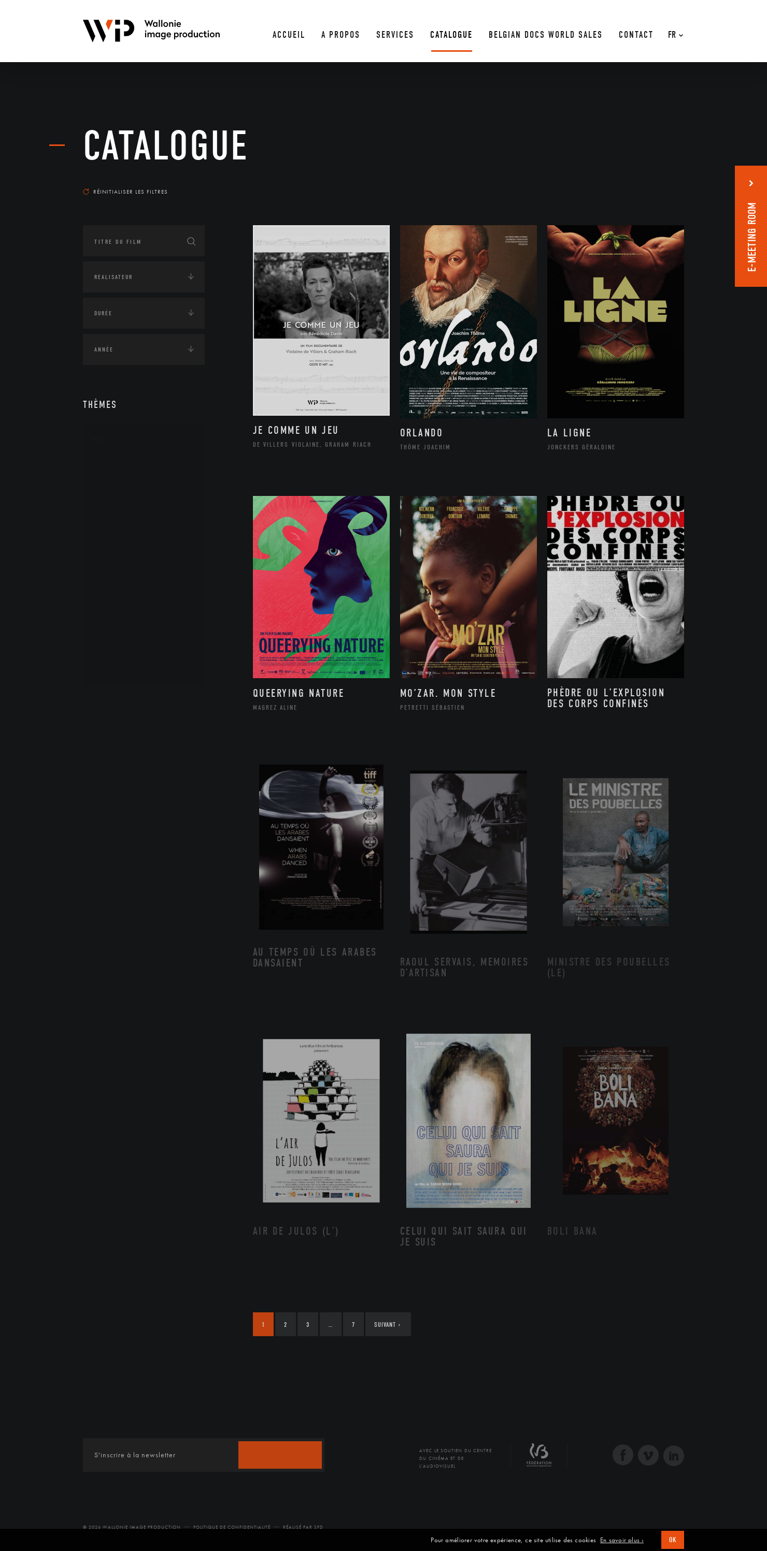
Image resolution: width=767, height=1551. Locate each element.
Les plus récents (658, 181)
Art (98, 439)
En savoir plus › (622, 1540)
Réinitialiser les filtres (125, 191)
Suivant (387, 1324)
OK (672, 1539)
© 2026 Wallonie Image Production (132, 1527)
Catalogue (166, 146)
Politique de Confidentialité (232, 1527)
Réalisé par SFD (303, 1527)
